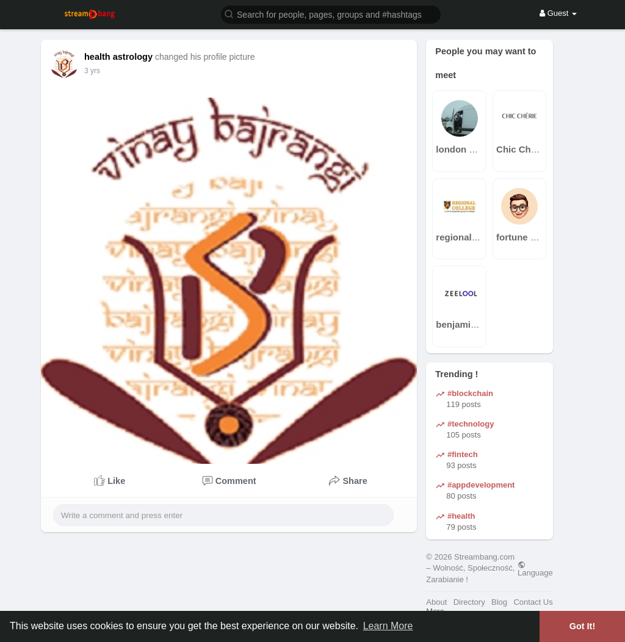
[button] (331, 14)
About (436, 602)
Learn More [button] (388, 626)
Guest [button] (558, 13)
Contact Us (532, 602)
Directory (469, 602)
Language (535, 569)
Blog (499, 602)
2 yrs (92, 71)
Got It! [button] (582, 626)
